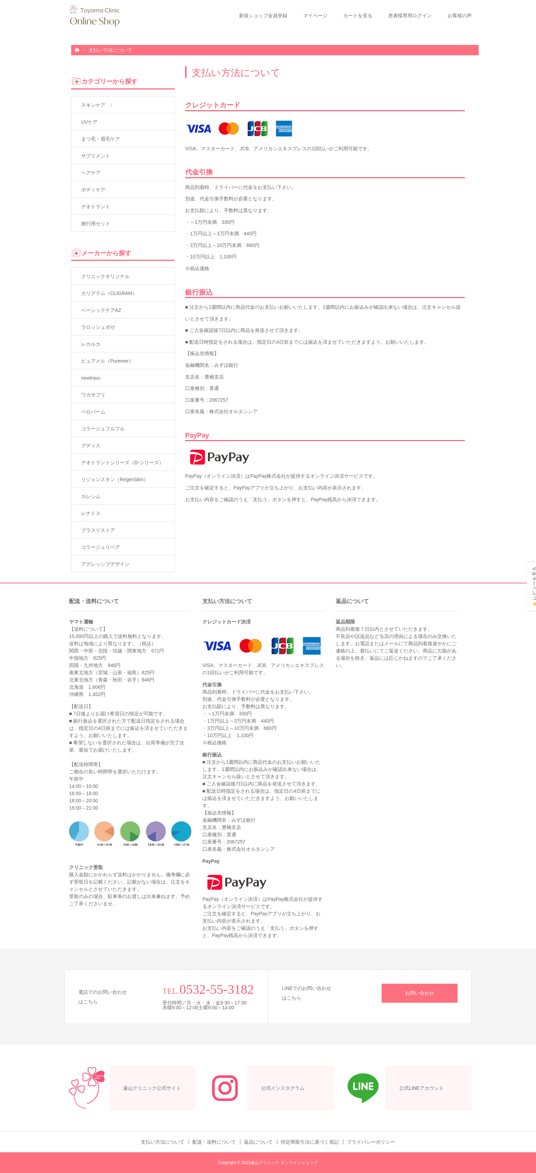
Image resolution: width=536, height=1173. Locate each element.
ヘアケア (90, 172)
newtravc (90, 378)
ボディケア (93, 189)
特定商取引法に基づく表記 (310, 1141)
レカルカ (90, 344)
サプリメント (95, 156)
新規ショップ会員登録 (263, 15)
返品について (258, 1141)
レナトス (90, 513)
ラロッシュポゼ (98, 327)
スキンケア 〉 (98, 105)
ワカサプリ (93, 395)
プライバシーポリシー (371, 1141)
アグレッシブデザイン (105, 564)
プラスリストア (98, 530)
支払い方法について (162, 1141)
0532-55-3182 (217, 989)
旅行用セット (95, 223)
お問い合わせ (419, 993)
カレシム (90, 496)
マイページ (315, 15)
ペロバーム (93, 411)
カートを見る (357, 15)
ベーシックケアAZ (101, 310)
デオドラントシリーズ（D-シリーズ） (122, 462)
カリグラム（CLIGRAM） (109, 293)
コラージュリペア (100, 547)
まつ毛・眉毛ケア (100, 139)
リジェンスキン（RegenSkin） (115, 479)
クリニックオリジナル (105, 276)
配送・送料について (214, 1141)
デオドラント (95, 206)
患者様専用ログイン (410, 15)
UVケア (89, 122)
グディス (90, 445)
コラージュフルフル (103, 428)
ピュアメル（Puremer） (107, 361)
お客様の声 (460, 15)
